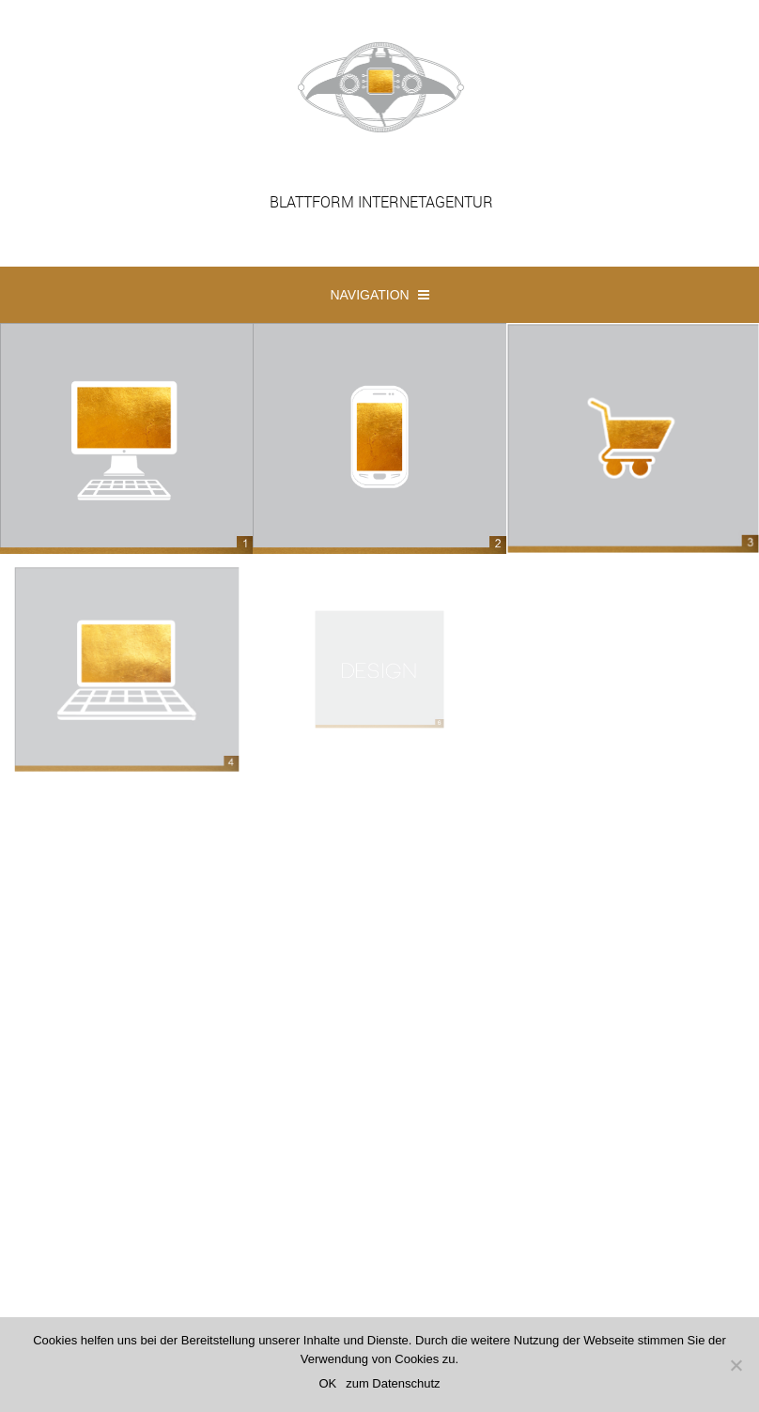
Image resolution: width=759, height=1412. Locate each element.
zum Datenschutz (393, 1383)
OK (327, 1383)
